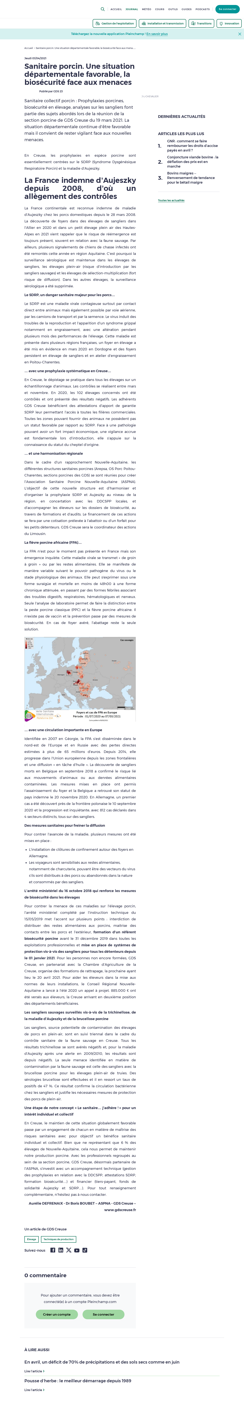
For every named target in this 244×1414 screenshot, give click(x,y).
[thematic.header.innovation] (229, 23)
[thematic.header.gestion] (114, 23)
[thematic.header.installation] (162, 23)
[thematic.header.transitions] (201, 23)
